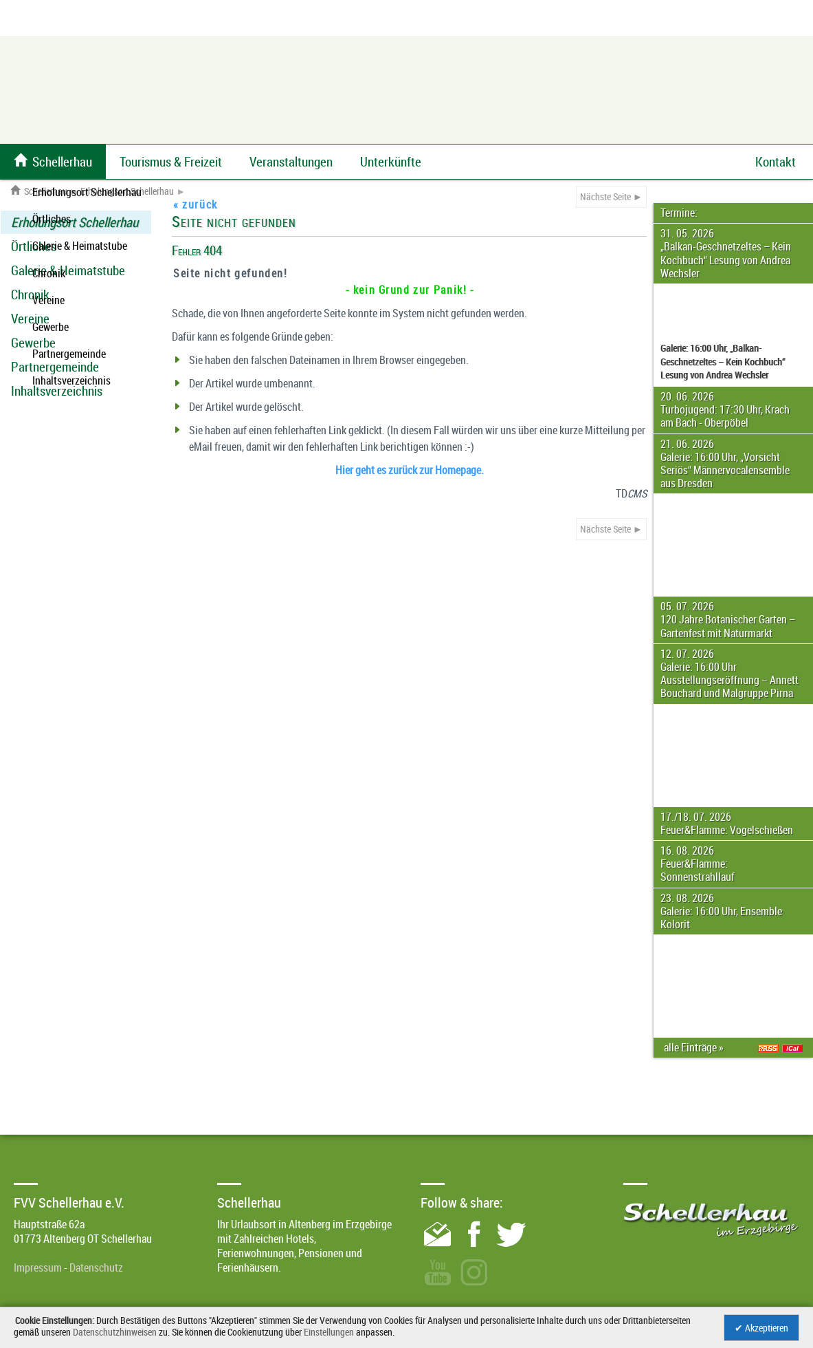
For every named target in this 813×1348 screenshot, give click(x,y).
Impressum (38, 1267)
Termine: (679, 212)
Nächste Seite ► (611, 196)
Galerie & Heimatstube (68, 270)
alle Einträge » (696, 1047)
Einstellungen (329, 1331)
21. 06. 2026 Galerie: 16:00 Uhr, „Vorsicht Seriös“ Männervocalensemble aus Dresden (725, 463)
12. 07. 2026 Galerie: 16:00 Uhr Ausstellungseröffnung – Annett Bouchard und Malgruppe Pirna (729, 673)
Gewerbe (33, 343)
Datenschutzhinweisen (115, 1331)
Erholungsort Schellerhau (127, 191)
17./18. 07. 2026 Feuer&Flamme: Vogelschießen (726, 823)
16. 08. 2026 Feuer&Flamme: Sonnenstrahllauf (697, 863)
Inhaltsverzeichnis (56, 391)
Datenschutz (96, 1267)
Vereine (30, 319)
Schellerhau (38, 191)
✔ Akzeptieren (761, 1327)
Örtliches (33, 246)
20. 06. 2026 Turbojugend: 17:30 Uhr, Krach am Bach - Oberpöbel (725, 409)
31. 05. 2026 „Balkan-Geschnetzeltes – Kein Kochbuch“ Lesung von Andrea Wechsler (725, 253)
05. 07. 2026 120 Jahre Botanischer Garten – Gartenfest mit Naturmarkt (727, 619)
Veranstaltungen (291, 162)
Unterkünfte (390, 162)
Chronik (30, 294)
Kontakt (775, 162)
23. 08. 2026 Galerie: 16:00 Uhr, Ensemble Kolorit (721, 911)
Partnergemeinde (55, 367)
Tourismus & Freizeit (171, 162)
